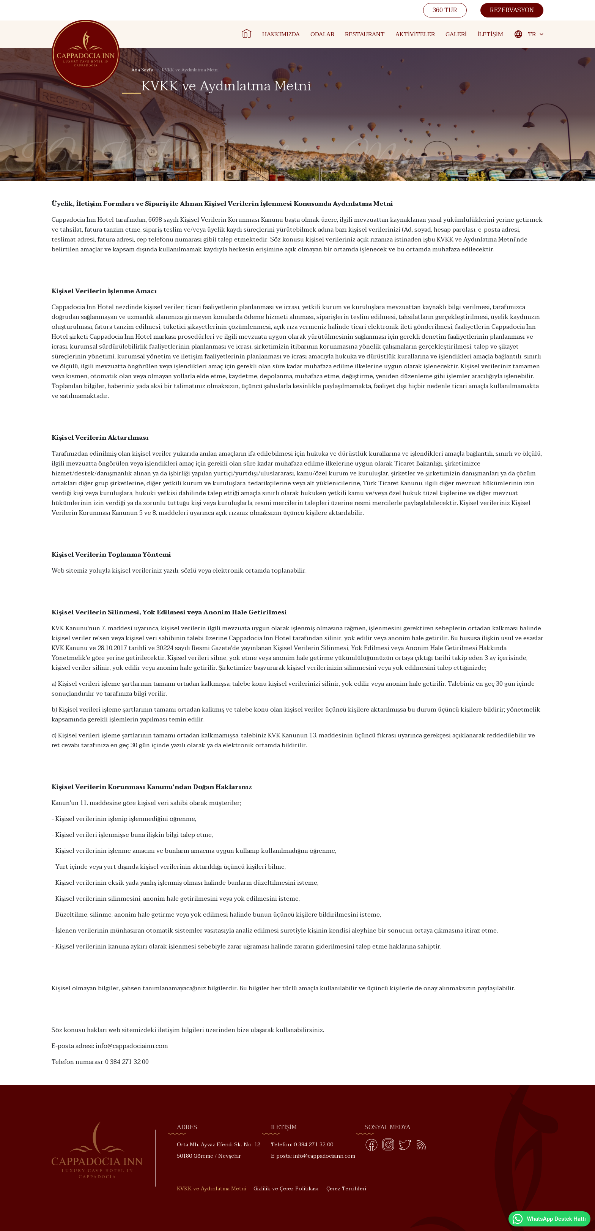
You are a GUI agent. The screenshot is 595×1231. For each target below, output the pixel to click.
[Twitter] (405, 1146)
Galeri (456, 34)
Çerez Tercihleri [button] (346, 1188)
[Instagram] (388, 1146)
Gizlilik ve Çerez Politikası (286, 1188)
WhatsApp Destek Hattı (549, 1219)
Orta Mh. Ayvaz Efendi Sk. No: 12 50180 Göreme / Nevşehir (218, 1150)
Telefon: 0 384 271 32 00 (302, 1144)
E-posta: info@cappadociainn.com (313, 1156)
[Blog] (421, 1146)
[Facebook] (371, 1146)
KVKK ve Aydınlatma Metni (211, 1188)
